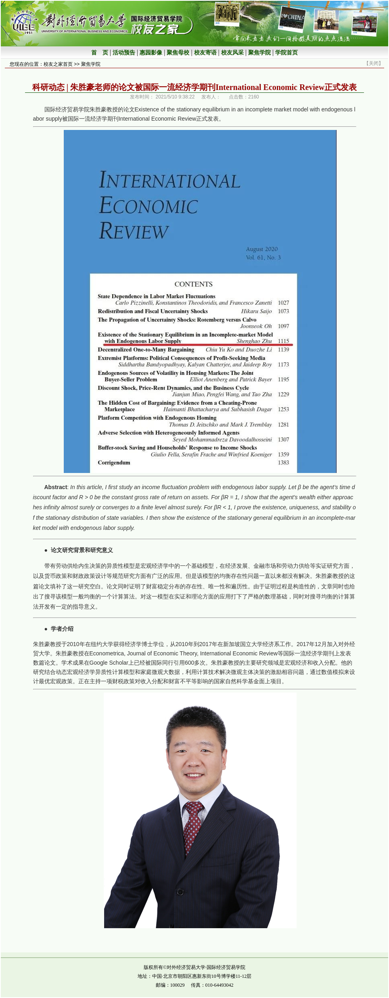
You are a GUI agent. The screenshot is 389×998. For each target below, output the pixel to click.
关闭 (374, 63)
